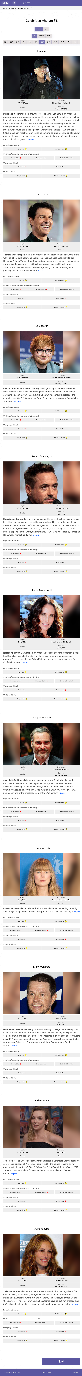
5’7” (36, 42)
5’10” (55, 42)
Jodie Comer (41, 1100)
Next (61, 1361)
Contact (75, 1372)
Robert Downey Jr (42, 456)
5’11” (62, 42)
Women (41, 36)
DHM (6, 2)
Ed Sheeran (41, 325)
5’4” (17, 42)
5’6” (30, 42)
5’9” (48, 42)
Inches (39, 29)
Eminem (41, 51)
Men (48, 36)
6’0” (68, 42)
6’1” (75, 42)
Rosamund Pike (42, 848)
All (34, 36)
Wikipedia (31, 139)
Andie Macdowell (42, 590)
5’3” (11, 42)
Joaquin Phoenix (41, 717)
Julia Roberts (41, 1228)
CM (46, 29)
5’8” (42, 42)
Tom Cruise (41, 194)
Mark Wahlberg (41, 966)
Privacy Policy (46, 1372)
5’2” (5, 42)
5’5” (23, 42)
